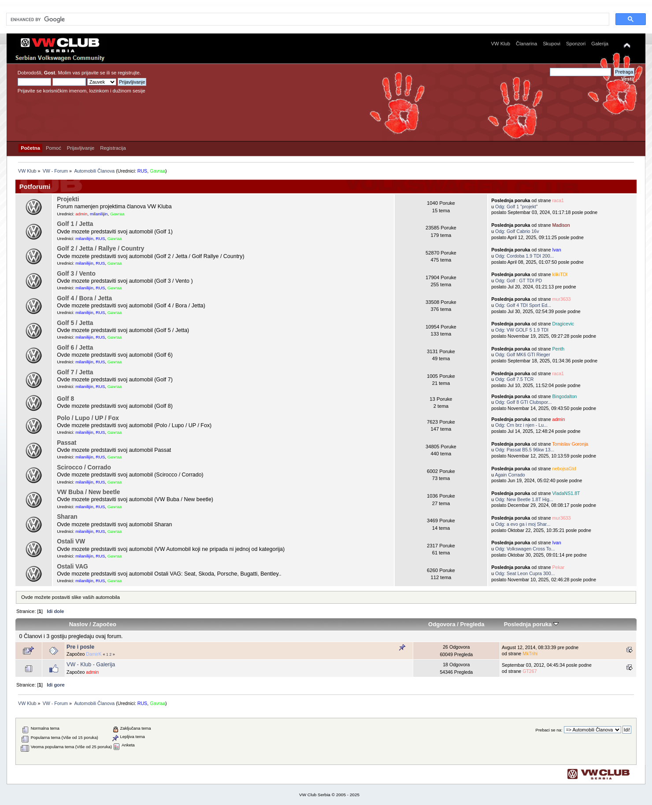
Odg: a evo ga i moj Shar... (522, 524)
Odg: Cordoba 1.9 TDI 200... (524, 255)
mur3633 (561, 299)
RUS (142, 171)
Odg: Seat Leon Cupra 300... (525, 573)
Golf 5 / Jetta (75, 323)
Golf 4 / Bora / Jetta (84, 298)
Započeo (104, 624)
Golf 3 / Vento (76, 273)
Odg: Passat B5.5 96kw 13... (524, 449)
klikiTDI (560, 274)
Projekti (68, 199)
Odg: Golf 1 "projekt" (516, 206)
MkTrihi (529, 653)
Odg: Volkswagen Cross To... (525, 548)
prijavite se (93, 72)
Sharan (67, 516)
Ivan (556, 249)
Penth (558, 348)
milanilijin (98, 213)
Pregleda (472, 624)
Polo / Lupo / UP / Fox (88, 418)
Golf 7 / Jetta (75, 372)
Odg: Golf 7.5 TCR (514, 379)
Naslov (78, 624)
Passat (66, 442)
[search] (307, 19)
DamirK (93, 654)
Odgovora (442, 624)
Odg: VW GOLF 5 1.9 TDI (521, 329)
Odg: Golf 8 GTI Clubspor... (523, 402)
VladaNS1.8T (566, 493)
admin (81, 213)
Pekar (558, 567)
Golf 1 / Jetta (75, 224)
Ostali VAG (72, 566)
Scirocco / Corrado (84, 467)
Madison (561, 225)
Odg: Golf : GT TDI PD (518, 280)
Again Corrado (510, 474)
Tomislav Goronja (570, 444)
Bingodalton (564, 396)
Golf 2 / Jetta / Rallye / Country (100, 248)
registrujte (128, 72)
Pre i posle (80, 647)
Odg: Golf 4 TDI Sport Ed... (523, 305)
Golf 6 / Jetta (75, 347)
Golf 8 (65, 398)
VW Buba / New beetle (88, 492)
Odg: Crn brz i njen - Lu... (521, 425)
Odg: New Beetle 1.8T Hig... (524, 499)
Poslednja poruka (531, 624)
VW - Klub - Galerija (91, 664)
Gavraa (157, 171)
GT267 (529, 671)
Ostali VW (71, 541)
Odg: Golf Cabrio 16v (517, 231)
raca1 (558, 200)
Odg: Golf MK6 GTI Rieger (522, 354)
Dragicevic (563, 323)
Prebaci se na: (549, 729)
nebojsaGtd (564, 468)
